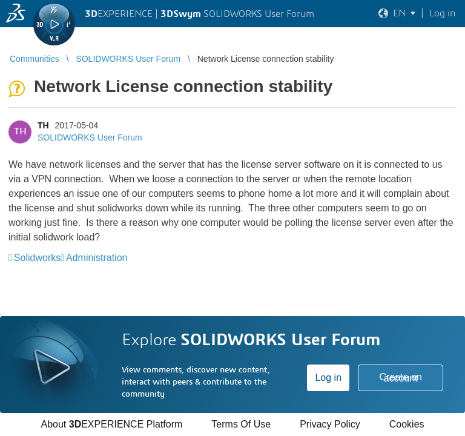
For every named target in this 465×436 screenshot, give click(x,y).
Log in (328, 377)
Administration (96, 258)
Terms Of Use (241, 424)
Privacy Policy (330, 424)
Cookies (406, 424)
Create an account (401, 377)
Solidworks (37, 258)
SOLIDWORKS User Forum (90, 137)
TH (43, 125)
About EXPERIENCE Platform (111, 424)
